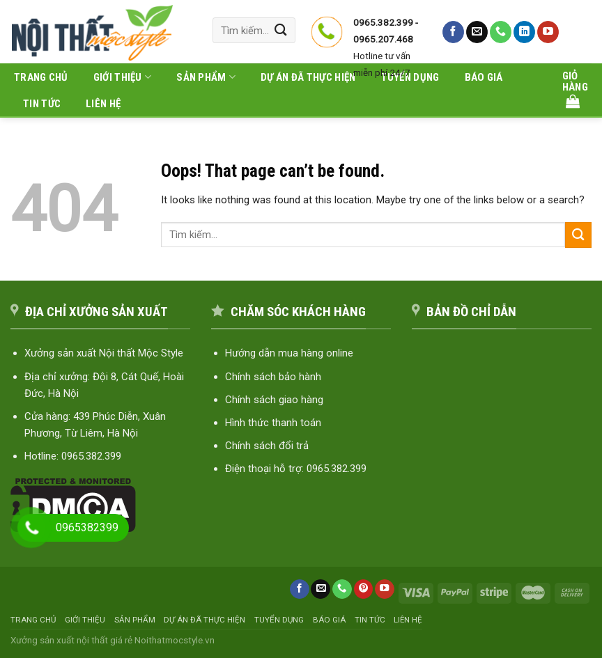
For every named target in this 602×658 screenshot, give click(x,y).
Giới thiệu (122, 77)
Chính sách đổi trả (267, 445)
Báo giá (329, 620)
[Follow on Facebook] (453, 32)
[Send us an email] (477, 32)
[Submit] (281, 30)
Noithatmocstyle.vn (174, 639)
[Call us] (500, 32)
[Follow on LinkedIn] (524, 32)
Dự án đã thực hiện (204, 620)
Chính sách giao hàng (274, 399)
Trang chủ (41, 77)
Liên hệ (103, 103)
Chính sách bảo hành (273, 376)
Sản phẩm (134, 620)
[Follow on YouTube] (548, 32)
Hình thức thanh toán (273, 422)
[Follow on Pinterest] (363, 589)
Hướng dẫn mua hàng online (289, 353)
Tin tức (42, 103)
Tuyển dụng (279, 620)
